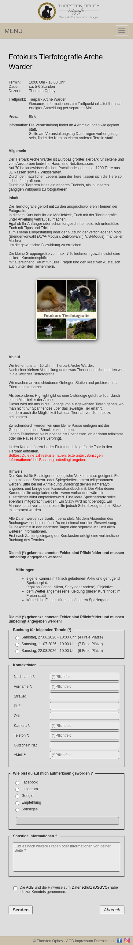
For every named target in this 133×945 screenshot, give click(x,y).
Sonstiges (30, 809)
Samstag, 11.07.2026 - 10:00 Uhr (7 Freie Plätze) (62, 644)
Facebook (30, 782)
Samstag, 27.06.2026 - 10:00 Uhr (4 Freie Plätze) (62, 637)
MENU (14, 31)
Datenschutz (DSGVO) (90, 887)
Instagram (30, 789)
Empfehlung (31, 802)
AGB (30, 887)
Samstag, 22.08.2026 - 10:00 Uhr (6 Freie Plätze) (62, 651)
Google (28, 796)
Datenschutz (104, 941)
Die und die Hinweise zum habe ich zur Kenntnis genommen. (69, 889)
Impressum (84, 941)
